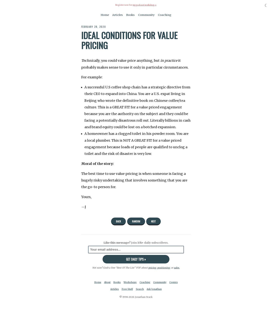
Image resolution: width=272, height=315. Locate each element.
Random (136, 221)
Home (105, 14)
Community (146, 14)
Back (118, 221)
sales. (177, 267)
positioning (163, 267)
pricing (152, 267)
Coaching (164, 14)
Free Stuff (127, 289)
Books (130, 14)
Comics (174, 282)
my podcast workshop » (144, 5)
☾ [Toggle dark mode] (266, 5)
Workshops (130, 282)
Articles (117, 14)
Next (153, 221)
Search (140, 289)
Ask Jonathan (154, 289)
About (107, 282)
